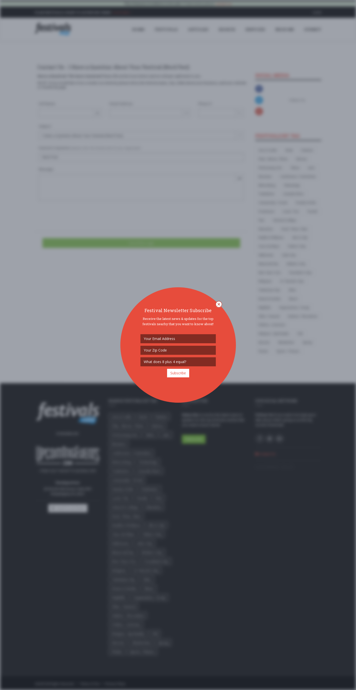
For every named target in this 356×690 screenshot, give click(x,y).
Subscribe (178, 373)
